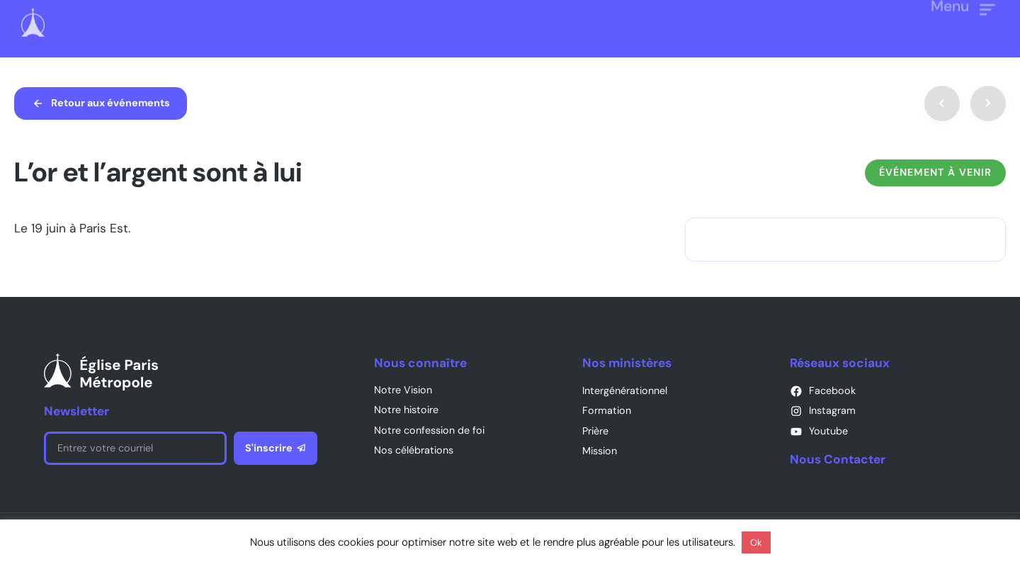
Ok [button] (756, 542)
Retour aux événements (110, 102)
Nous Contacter (837, 459)
